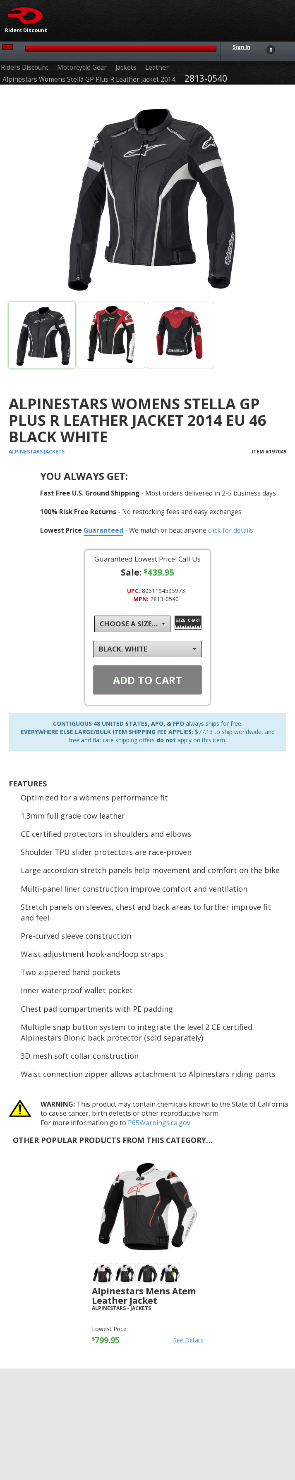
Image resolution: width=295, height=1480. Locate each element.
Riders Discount (24, 67)
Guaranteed (103, 530)
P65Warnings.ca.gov (159, 1122)
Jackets (126, 67)
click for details (230, 530)
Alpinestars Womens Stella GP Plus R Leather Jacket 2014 (88, 79)
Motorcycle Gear (82, 67)
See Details (188, 1340)
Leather (157, 67)
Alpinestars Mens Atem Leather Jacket (144, 1295)
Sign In (241, 46)
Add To (147, 680)
